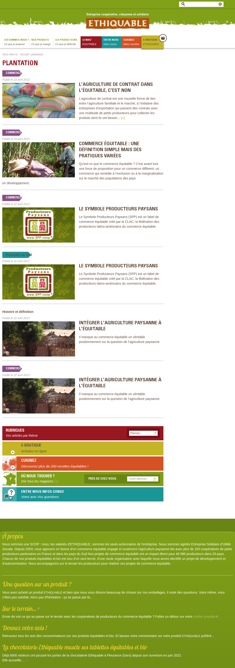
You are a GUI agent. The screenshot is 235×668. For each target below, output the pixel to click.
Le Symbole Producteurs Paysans (118, 209)
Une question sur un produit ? (37, 584)
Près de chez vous (102, 479)
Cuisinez (132, 42)
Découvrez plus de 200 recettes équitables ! (54, 466)
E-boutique (153, 42)
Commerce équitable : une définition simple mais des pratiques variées (110, 150)
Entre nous (113, 42)
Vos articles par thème (22, 435)
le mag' (92, 42)
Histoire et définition (17, 312)
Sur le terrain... (21, 608)
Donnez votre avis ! (24, 628)
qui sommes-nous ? (16, 42)
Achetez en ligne (34, 451)
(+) (123, 118)
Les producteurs (68, 42)
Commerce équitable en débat (28, 73)
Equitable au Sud (19, 255)
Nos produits (42, 42)
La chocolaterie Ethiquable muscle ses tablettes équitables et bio (74, 647)
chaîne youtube (205, 616)
